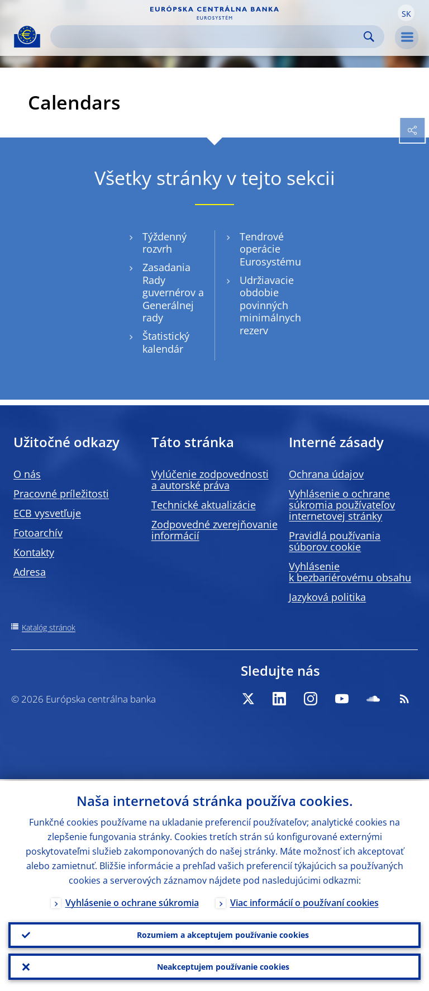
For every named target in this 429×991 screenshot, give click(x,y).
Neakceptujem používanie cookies (223, 966)
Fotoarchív (38, 532)
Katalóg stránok (48, 627)
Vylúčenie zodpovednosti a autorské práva (210, 479)
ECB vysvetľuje (47, 513)
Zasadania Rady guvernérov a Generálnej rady (173, 293)
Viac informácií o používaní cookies (304, 901)
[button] (406, 12)
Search (369, 36)
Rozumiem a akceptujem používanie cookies (223, 933)
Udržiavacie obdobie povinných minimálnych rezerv (270, 306)
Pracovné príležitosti (61, 493)
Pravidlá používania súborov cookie (334, 541)
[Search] (208, 36)
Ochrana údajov (326, 474)
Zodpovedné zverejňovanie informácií (214, 530)
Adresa (29, 572)
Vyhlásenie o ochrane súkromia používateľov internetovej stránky (342, 505)
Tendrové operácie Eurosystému (270, 249)
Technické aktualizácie (203, 504)
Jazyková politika (327, 597)
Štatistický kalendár (165, 342)
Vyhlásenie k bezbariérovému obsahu (350, 571)
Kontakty (33, 552)
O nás (27, 474)
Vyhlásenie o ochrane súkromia (132, 901)
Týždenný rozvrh (164, 243)
